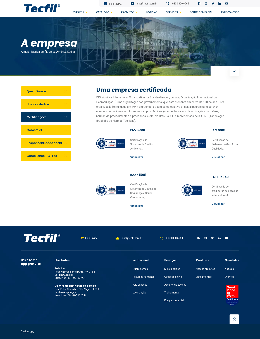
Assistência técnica (175, 284)
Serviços (173, 12)
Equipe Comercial (201, 12)
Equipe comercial (174, 300)
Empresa (80, 12)
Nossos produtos (205, 268)
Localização (139, 292)
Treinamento (171, 292)
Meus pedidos (172, 268)
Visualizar (137, 157)
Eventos (229, 276)
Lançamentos (204, 276)
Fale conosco (230, 12)
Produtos (129, 12)
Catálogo (104, 12)
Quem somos (140, 268)
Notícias (152, 12)
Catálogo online (173, 276)
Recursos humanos (143, 276)
